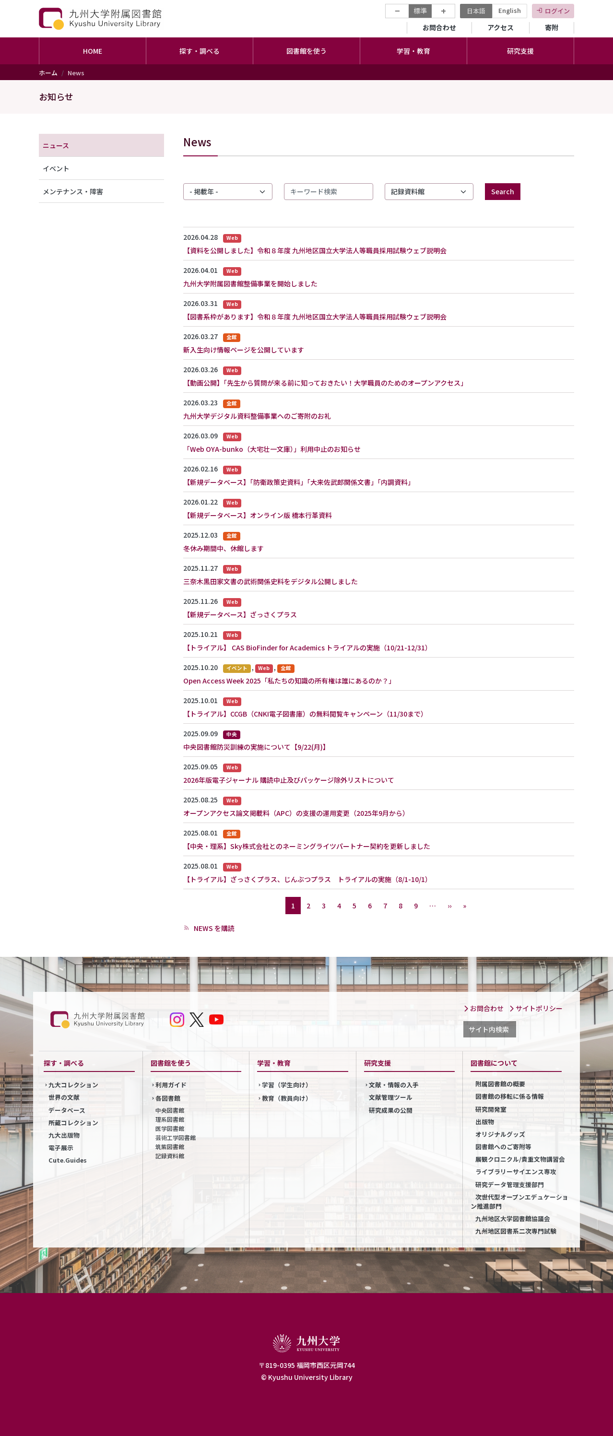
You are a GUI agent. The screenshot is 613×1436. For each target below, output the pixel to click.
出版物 (484, 1121)
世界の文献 (64, 1097)
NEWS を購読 (213, 928)
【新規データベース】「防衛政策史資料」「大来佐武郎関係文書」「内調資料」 (298, 482)
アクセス (500, 27)
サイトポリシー (536, 1008)
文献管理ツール (391, 1097)
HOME (92, 51)
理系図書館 (169, 1119)
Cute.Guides (67, 1160)
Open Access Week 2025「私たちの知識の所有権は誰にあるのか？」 (289, 680)
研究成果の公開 (391, 1110)
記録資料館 (169, 1156)
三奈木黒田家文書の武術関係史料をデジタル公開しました (270, 581)
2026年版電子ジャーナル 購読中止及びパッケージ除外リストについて (288, 780)
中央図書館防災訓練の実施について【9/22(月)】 (256, 747)
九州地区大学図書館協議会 (512, 1218)
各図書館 (167, 1098)
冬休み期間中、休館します (223, 548)
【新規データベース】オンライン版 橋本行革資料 (257, 515)
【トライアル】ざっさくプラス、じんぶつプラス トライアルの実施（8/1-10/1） (307, 879)
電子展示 (60, 1147)
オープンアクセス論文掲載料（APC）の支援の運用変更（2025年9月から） (296, 813)
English (509, 10)
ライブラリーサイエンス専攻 (515, 1171)
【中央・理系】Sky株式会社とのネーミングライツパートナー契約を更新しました (306, 846)
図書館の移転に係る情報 (509, 1096)
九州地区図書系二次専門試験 (515, 1231)
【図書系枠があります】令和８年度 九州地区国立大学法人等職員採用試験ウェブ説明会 (315, 316)
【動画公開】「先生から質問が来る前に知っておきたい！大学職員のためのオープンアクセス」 (325, 383)
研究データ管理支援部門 (509, 1184)
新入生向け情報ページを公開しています (243, 349)
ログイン (557, 10)
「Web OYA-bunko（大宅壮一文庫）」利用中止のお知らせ (272, 449)
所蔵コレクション (73, 1122)
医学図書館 (169, 1128)
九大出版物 (64, 1135)
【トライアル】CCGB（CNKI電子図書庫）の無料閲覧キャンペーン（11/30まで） (305, 713)
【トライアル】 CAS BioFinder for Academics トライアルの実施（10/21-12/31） (307, 647)
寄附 (551, 27)
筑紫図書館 (169, 1146)
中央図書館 (169, 1110)
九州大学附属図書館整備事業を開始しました (250, 283)
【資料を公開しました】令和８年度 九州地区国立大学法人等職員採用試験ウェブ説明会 (315, 250)
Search (502, 191)
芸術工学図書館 (175, 1137)
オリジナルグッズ (500, 1134)
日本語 (476, 10)
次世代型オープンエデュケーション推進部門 (519, 1201)
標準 (420, 10)
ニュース (56, 145)
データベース (66, 1110)
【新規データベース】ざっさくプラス (240, 614)
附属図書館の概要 (500, 1083)
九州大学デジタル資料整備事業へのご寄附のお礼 (257, 416)
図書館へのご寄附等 (503, 1146)
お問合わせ (439, 27)
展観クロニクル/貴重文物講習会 (520, 1159)
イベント (56, 168)
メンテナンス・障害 (73, 191)
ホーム (48, 72)
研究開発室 (491, 1109)
